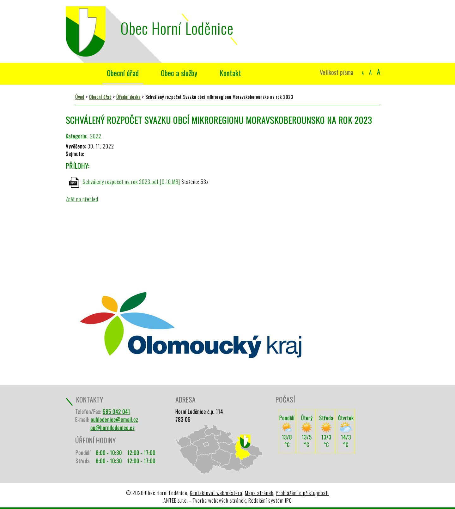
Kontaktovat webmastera (216, 493)
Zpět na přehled (82, 199)
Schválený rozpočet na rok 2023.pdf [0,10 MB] (131, 181)
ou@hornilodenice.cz (112, 428)
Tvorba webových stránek (219, 500)
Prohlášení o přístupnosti (302, 493)
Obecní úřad (123, 73)
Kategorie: (77, 136)
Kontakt (230, 73)
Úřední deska (128, 97)
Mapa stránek (259, 493)
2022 (95, 136)
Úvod (80, 73)
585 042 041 (116, 411)
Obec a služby (179, 73)
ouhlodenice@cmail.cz (114, 419)
